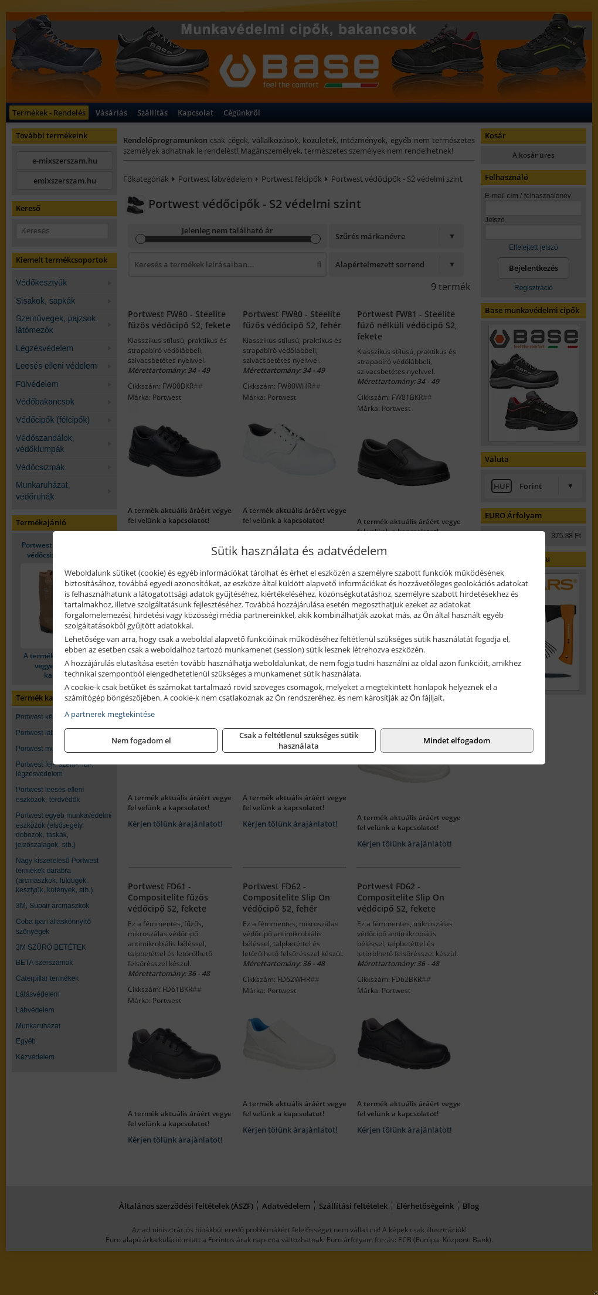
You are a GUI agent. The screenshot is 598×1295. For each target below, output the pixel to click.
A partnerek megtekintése (109, 714)
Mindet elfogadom (456, 740)
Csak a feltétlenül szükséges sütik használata (298, 740)
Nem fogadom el (141, 740)
